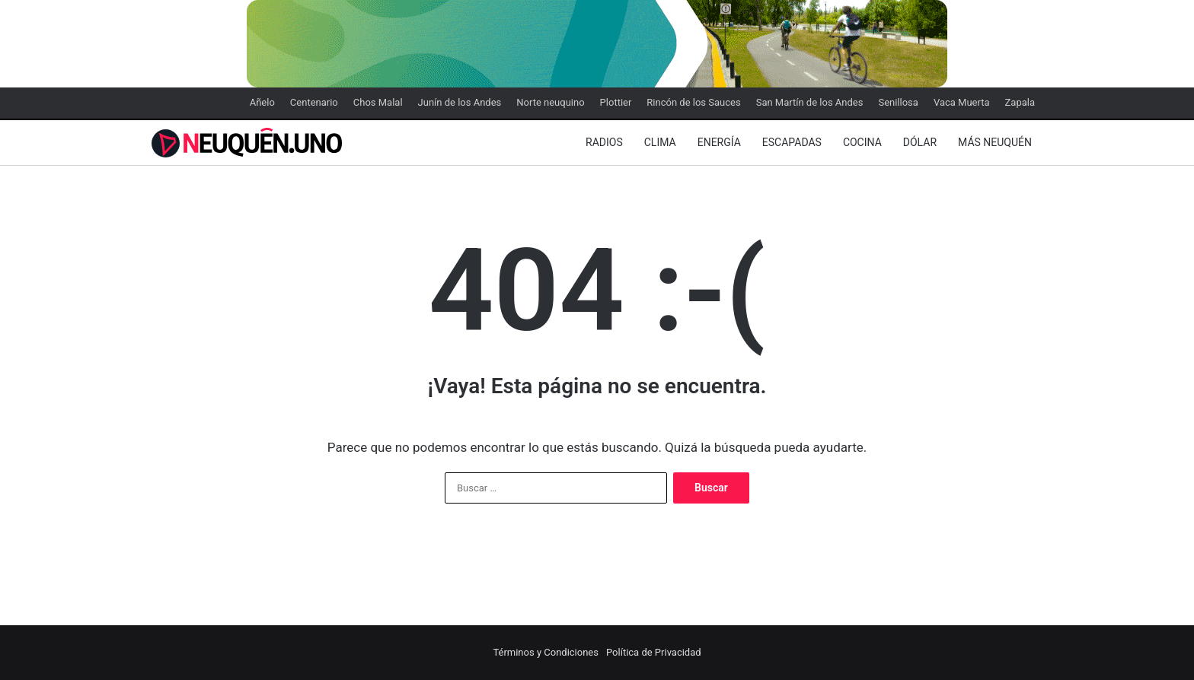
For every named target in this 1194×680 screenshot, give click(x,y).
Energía (719, 142)
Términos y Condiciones (546, 652)
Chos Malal (378, 102)
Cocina (862, 142)
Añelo (262, 102)
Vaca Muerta (962, 102)
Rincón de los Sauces (693, 102)
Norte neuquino (550, 102)
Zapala (1020, 102)
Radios (604, 142)
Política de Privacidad (653, 652)
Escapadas (792, 142)
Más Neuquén (995, 142)
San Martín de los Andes (810, 102)
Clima (660, 142)
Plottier (616, 102)
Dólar (920, 142)
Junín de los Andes (460, 102)
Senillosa (898, 102)
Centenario (314, 102)
